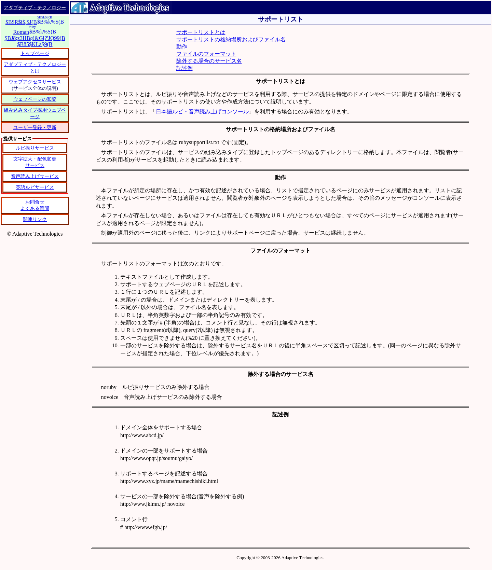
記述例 (184, 68)
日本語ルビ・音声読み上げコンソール (202, 111)
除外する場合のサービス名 (209, 61)
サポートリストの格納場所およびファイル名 (231, 39)
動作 (181, 47)
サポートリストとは (201, 32)
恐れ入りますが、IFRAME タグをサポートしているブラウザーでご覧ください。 (35, 188)
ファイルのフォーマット (206, 54)
